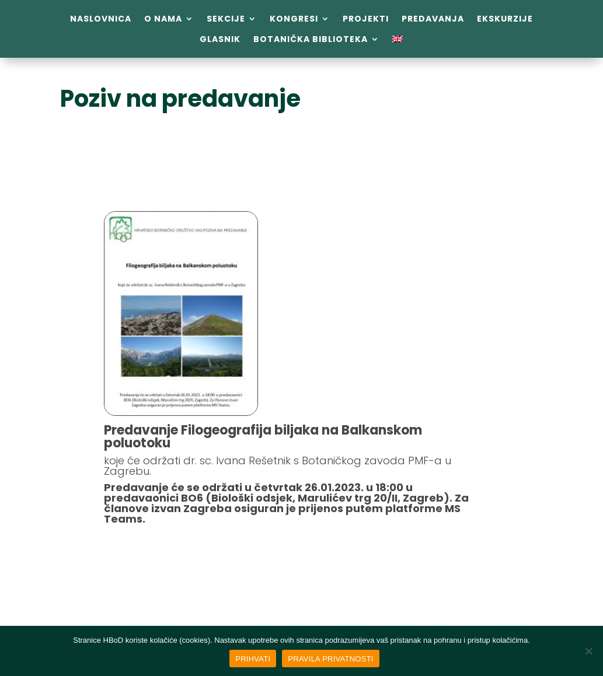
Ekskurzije (505, 18)
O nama (163, 18)
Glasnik (220, 39)
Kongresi (294, 18)
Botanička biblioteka (310, 39)
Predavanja (433, 18)
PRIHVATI (252, 658)
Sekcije (226, 18)
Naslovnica (100, 18)
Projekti (366, 18)
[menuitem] (397, 41)
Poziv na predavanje (180, 98)
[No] (588, 651)
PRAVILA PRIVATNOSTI (330, 658)
